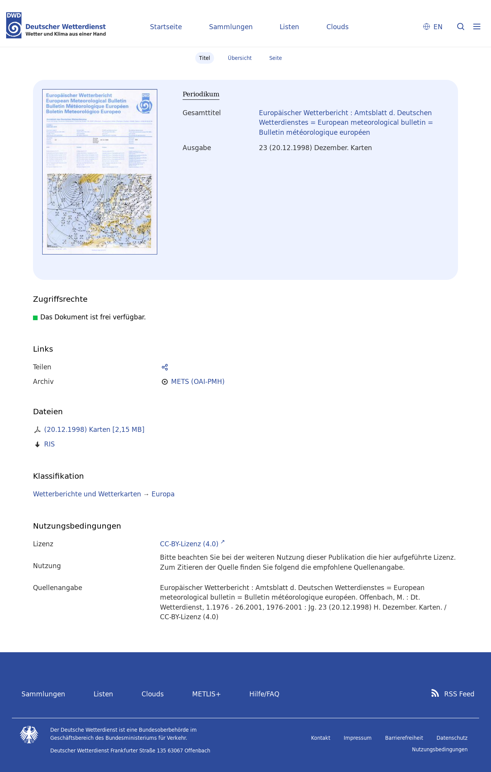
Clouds (337, 26)
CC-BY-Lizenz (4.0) (189, 543)
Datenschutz (452, 738)
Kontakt (320, 738)
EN (438, 26)
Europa (163, 493)
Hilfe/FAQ (264, 693)
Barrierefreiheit (404, 738)
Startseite (166, 26)
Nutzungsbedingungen (440, 749)
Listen (289, 26)
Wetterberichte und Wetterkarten (87, 493)
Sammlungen (231, 26)
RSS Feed (459, 694)
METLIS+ (206, 693)
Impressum (358, 738)
